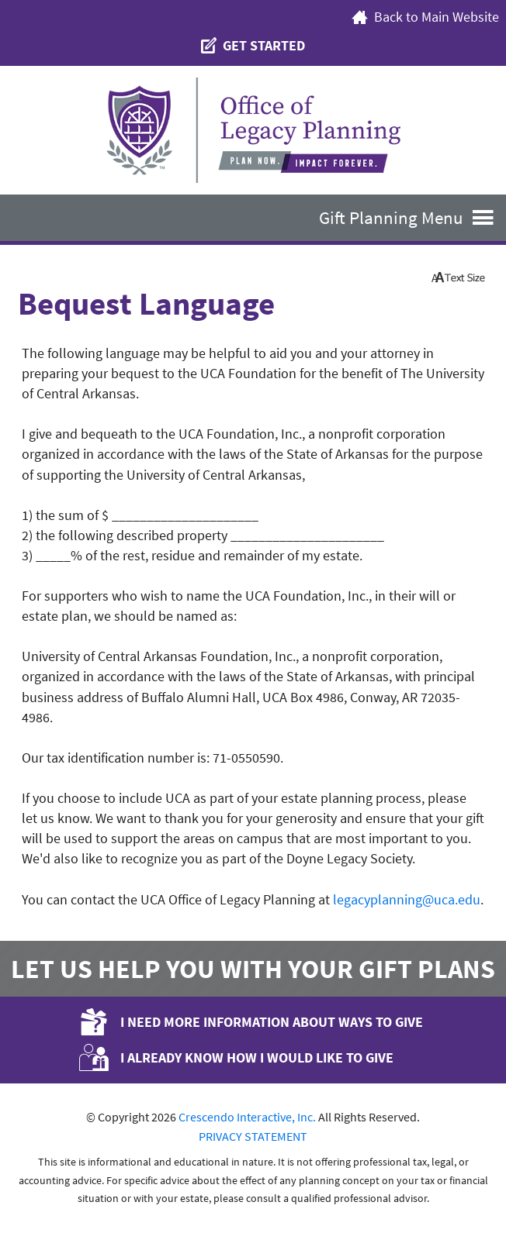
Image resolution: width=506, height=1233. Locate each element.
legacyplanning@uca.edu (406, 899)
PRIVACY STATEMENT (253, 1136)
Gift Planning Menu (412, 217)
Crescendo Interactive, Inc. (247, 1117)
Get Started (253, 46)
